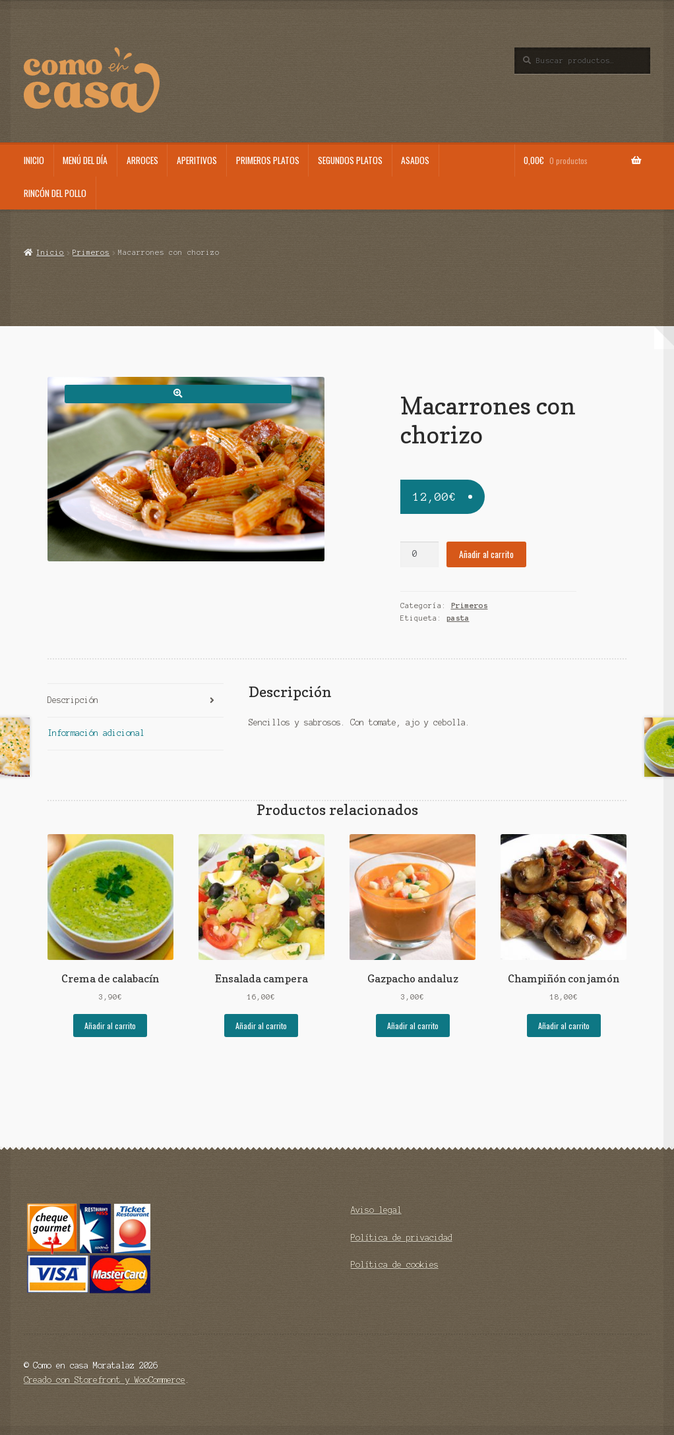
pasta (458, 618)
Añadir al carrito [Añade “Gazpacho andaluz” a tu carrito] (413, 1025)
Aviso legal (376, 1210)
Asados (415, 160)
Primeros (91, 252)
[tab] (135, 701)
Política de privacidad (401, 1237)
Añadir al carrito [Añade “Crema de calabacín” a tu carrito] (110, 1025)
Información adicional (95, 733)
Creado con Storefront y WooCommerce (104, 1380)
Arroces (142, 160)
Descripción (72, 700)
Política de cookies (395, 1264)
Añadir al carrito (486, 554)
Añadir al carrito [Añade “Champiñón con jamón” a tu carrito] (564, 1025)
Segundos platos (350, 160)
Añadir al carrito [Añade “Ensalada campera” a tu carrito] (261, 1025)
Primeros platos (267, 160)
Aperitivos (197, 160)
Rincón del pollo (55, 193)
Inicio (34, 160)
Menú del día (85, 160)
